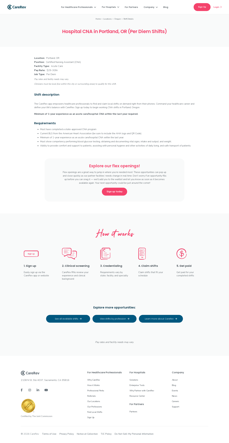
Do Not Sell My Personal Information (133, 434)
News (174, 396)
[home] (16, 7)
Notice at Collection (87, 434)
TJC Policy (106, 434)
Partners (133, 411)
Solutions (134, 380)
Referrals (91, 396)
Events (175, 390)
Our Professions (94, 406)
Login (218, 7)
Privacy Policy (66, 434)
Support (175, 406)
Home (98, 19)
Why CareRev (93, 380)
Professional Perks (95, 390)
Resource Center (137, 396)
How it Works (93, 385)
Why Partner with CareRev (142, 390)
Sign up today (114, 191)
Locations (107, 19)
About (175, 380)
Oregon (117, 19)
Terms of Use (49, 434)
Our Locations (93, 401)
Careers (175, 401)
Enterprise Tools (137, 385)
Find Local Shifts (94, 412)
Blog (174, 385)
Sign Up (202, 7)
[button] (78, 7)
